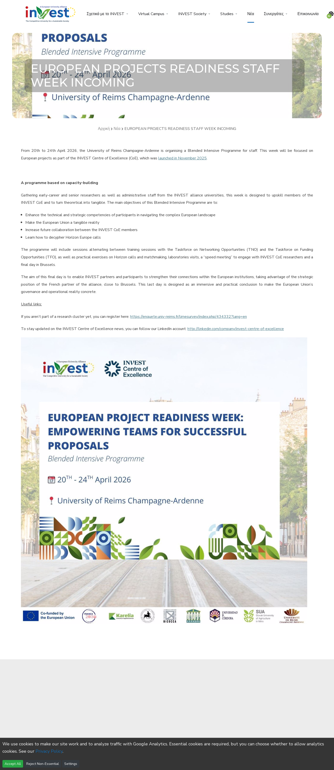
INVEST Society (192, 14)
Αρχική (104, 128)
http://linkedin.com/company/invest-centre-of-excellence (235, 328)
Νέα (250, 14)
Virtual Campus (151, 14)
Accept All (13, 763)
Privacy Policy (49, 751)
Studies (226, 14)
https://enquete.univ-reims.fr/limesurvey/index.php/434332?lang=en (188, 316)
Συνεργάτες (274, 14)
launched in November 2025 (182, 158)
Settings (70, 763)
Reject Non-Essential (42, 763)
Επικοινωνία (308, 14)
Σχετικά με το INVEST (105, 14)
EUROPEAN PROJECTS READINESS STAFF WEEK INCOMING (180, 128)
